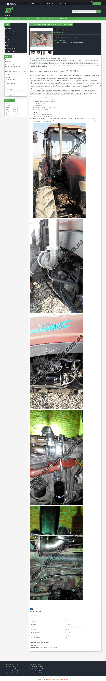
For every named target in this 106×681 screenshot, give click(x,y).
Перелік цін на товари (10, 34)
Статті (7, 39)
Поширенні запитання (10, 48)
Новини (7, 37)
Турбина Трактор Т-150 (36, 670)
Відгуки (7, 45)
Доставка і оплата (10, 51)
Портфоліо (8, 28)
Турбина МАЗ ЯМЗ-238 (36, 673)
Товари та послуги (16, 18)
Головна (6, 18)
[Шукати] (98, 11)
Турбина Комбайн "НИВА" (37, 668)
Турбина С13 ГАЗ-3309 (11, 673)
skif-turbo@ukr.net (9, 95)
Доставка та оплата (47, 18)
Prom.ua (61, 678)
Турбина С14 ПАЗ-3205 (11, 666)
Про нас (28, 18)
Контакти (36, 18)
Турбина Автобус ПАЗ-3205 (37, 666)
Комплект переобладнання (37, 58)
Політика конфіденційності (62, 679)
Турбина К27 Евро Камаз (12, 668)
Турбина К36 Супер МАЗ (12, 670)
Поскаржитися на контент (49, 679)
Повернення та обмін (61, 18)
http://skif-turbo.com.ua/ (13, 90)
